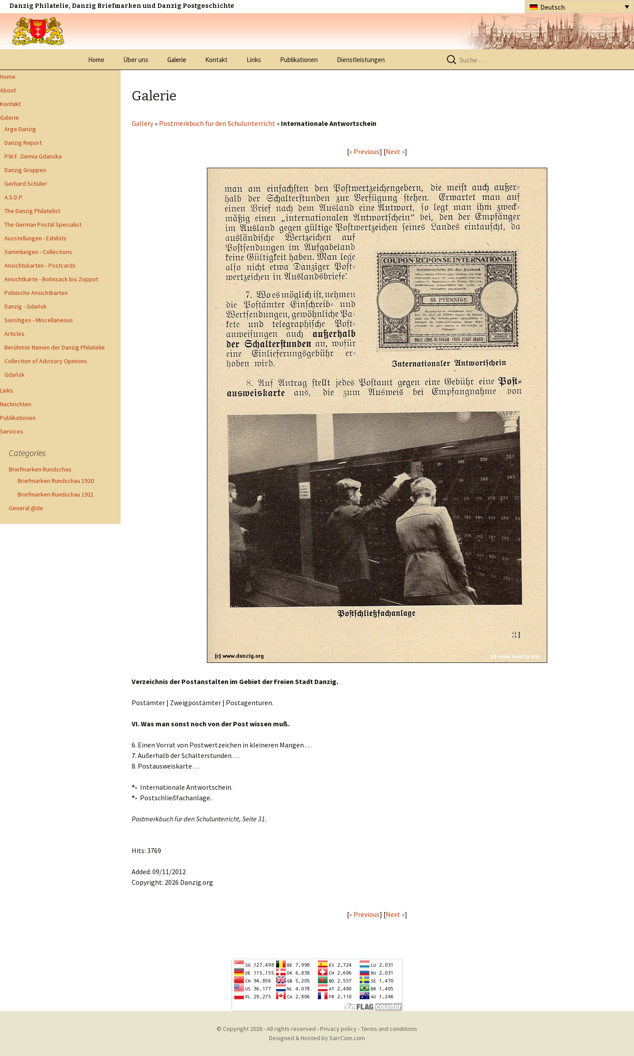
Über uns (135, 59)
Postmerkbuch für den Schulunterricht (217, 123)
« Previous (364, 151)
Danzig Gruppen (25, 170)
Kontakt (216, 59)
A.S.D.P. (13, 197)
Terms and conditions (389, 1029)
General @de (26, 508)
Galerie (176, 59)
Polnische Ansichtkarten (36, 293)
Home (96, 59)
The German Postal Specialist (42, 224)
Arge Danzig (20, 129)
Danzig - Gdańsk (25, 306)
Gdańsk (14, 375)
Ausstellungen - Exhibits (35, 238)
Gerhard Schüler (25, 184)
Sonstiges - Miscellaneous (38, 320)
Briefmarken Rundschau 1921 (56, 494)
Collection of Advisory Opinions (45, 361)
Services (11, 431)
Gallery (142, 123)
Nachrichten (15, 404)
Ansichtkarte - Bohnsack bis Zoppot (51, 279)
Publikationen (299, 59)
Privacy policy (338, 1029)
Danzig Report (23, 143)
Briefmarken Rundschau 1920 (56, 481)
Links (254, 59)
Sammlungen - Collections (38, 252)
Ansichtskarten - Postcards (40, 265)
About (8, 90)
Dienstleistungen (361, 59)
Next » (395, 151)
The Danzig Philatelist (32, 211)
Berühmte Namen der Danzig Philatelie (54, 347)
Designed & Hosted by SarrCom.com (317, 1038)
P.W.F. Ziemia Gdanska (33, 156)
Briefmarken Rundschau (40, 469)
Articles (14, 334)
